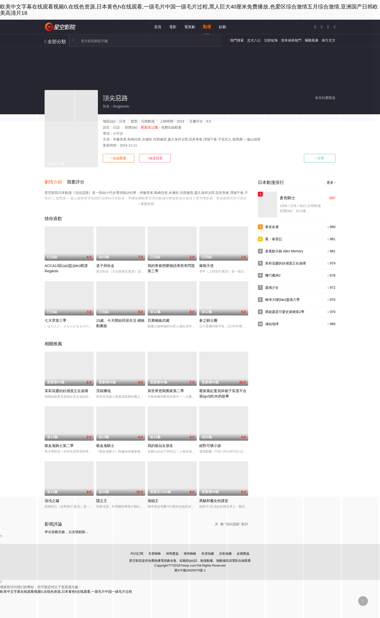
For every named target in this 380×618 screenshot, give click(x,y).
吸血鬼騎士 (105, 445)
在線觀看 (118, 158)
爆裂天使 (206, 265)
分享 (319, 158)
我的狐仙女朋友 (160, 445)
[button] (56, 182)
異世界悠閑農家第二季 (166, 390)
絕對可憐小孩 (210, 445)
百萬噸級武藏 (158, 320)
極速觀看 (155, 158)
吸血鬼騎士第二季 (59, 445)
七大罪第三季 (55, 320)
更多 (331, 182)
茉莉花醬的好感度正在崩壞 (66, 390)
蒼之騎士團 (208, 320)
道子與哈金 (105, 265)
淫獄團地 (103, 390)
